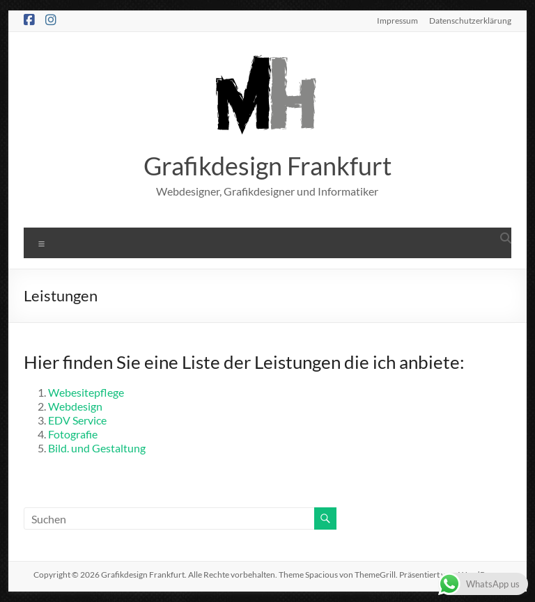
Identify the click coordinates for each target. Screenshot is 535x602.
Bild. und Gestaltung (97, 447)
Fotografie (73, 434)
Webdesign (75, 406)
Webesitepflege (86, 392)
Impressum (397, 20)
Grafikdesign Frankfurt (267, 165)
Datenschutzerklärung (470, 20)
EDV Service (77, 420)
